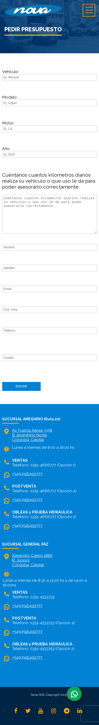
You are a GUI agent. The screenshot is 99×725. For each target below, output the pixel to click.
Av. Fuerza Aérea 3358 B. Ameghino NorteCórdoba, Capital (32, 435)
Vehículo (10, 71)
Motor (8, 123)
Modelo (9, 97)
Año (6, 148)
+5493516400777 (27, 474)
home (49, 10)
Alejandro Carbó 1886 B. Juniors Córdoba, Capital (32, 560)
